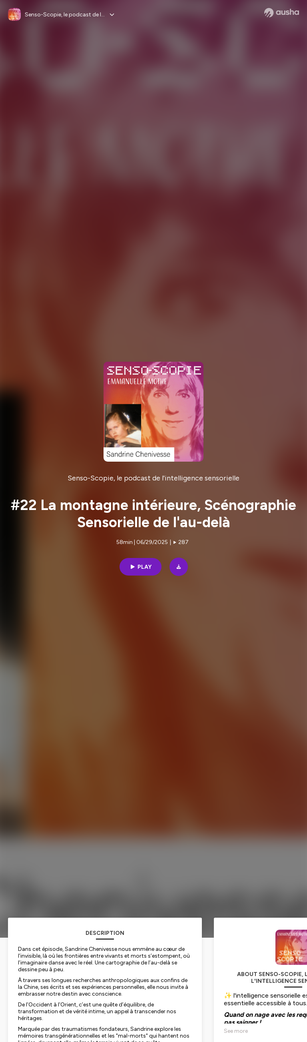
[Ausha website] (281, 13)
